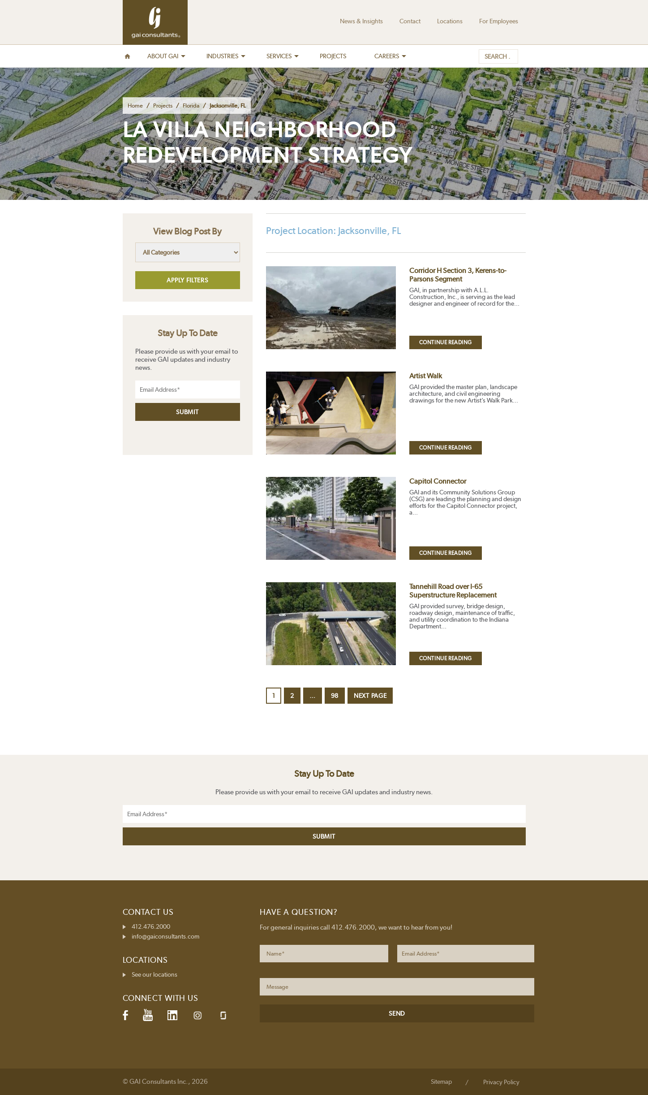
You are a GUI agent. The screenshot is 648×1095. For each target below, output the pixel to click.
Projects (162, 105)
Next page (370, 695)
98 (337, 695)
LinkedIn (172, 1015)
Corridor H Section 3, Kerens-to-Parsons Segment (457, 274)
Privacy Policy (501, 1082)
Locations (450, 21)
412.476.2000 (151, 926)
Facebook (125, 1015)
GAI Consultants (155, 22)
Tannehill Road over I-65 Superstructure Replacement (453, 590)
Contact (410, 21)
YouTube (148, 1015)
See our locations (154, 974)
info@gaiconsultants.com (165, 936)
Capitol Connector (437, 481)
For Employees (498, 21)
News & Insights (361, 21)
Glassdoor (223, 1015)
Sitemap (441, 1081)
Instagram (197, 1015)
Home (135, 105)
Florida (191, 105)
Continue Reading (445, 342)
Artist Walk (425, 376)
